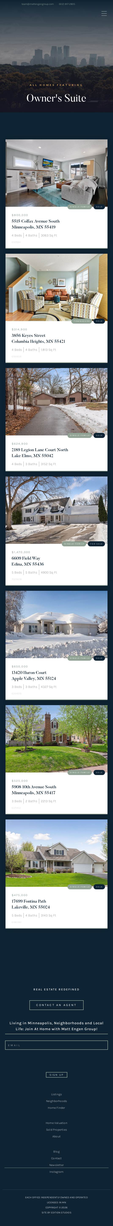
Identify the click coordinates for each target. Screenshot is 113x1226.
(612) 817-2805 (67, 4)
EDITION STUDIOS (61, 1212)
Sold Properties (56, 1129)
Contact (56, 1158)
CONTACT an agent (56, 1005)
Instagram (56, 1172)
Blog (56, 1151)
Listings (56, 1094)
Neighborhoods (56, 1101)
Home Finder (56, 1108)
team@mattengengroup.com (38, 4)
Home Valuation (56, 1123)
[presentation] (35, 1062)
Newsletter (56, 1165)
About (56, 1136)
